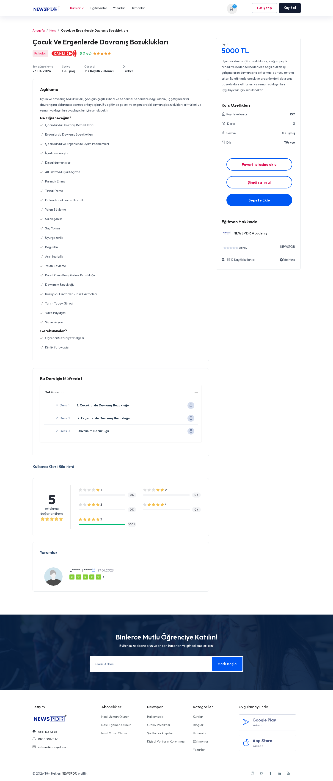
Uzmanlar (138, 8)
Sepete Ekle (259, 200)
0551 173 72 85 (45, 731)
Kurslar (76, 8)
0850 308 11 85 (45, 739)
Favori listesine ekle (259, 164)
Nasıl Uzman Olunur (115, 717)
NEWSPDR (69, 773)
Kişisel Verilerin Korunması (166, 741)
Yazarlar (119, 8)
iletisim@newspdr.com (50, 747)
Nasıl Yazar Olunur (114, 733)
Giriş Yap (264, 8)
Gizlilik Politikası (158, 725)
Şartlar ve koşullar (160, 733)
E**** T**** (80, 570)
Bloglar (198, 725)
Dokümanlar (54, 392)
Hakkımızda (155, 717)
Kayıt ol (290, 7)
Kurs (53, 30)
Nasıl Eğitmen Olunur (116, 725)
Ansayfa (39, 30)
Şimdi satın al (259, 182)
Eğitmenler (98, 8)
